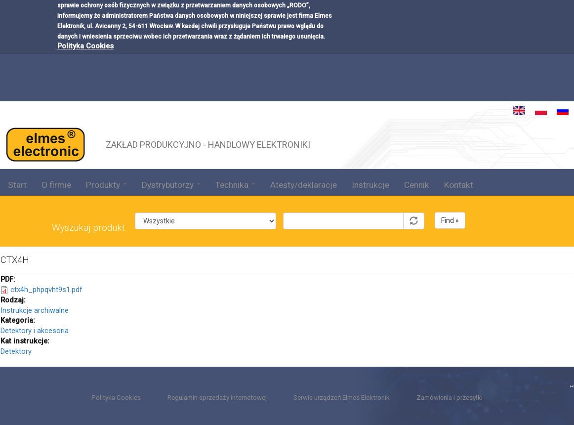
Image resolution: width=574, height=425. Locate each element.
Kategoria (205, 205)
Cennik (416, 185)
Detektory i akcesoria (34, 330)
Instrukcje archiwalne (34, 310)
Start (17, 185)
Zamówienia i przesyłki (449, 397)
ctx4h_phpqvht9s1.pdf (46, 289)
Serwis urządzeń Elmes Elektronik (341, 397)
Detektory (16, 351)
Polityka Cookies (85, 28)
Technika (235, 185)
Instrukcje (370, 185)
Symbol (353, 205)
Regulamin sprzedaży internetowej (217, 397)
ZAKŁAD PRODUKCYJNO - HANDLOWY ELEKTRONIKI (208, 143)
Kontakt (458, 185)
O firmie (56, 185)
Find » (450, 220)
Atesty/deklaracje (303, 185)
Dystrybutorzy (171, 185)
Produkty (106, 185)
